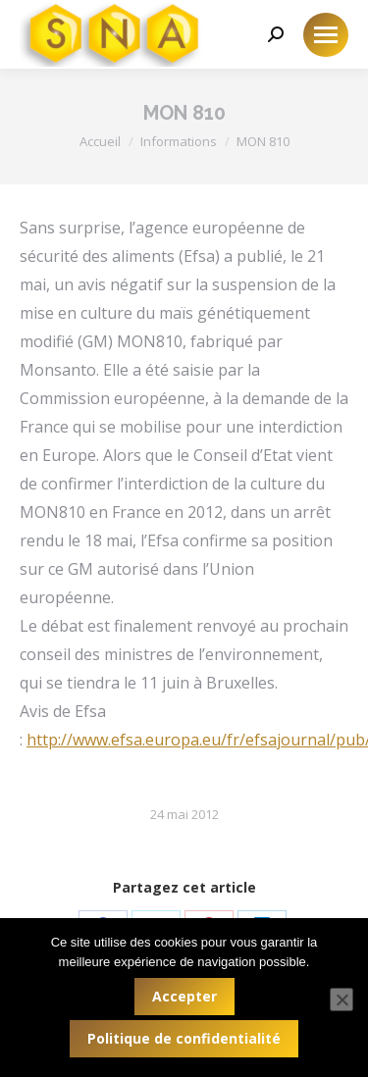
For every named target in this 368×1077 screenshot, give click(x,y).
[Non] (341, 999)
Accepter (184, 996)
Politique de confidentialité (184, 1038)
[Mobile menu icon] (325, 35)
